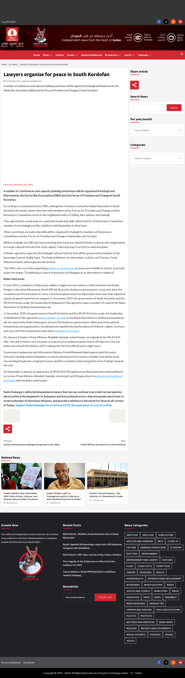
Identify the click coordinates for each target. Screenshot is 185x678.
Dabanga (145, 55)
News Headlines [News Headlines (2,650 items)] (135, 603)
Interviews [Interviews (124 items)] (133, 584)
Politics (60, 54)
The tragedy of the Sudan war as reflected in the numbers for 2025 (89, 563)
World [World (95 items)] (169, 634)
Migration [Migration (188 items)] (132, 597)
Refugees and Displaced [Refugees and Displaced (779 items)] (140, 622)
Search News (139, 96)
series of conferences (62, 268)
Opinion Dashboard (91, 54)
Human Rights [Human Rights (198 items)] (134, 578)
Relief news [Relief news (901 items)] (166, 622)
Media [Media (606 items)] (175, 591)
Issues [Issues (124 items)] (170, 584)
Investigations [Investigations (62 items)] (153, 584)
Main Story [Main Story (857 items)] (161, 591)
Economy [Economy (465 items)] (176, 547)
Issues (72, 55)
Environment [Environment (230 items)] (149, 553)
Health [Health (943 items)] (160, 572)
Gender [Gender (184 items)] (130, 572)
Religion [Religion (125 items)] (131, 628)
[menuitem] (9, 21)
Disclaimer (29, 662)
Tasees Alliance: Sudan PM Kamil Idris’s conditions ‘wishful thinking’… (89, 573)
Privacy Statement (10, 662)
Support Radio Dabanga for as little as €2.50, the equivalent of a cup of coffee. (64, 405)
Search (174, 107)
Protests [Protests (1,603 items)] (146, 616)
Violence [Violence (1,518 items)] (155, 634)
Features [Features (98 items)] (167, 560)
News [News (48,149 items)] (146, 597)
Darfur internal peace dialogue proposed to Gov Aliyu (34, 442)
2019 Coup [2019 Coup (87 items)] (132, 535)
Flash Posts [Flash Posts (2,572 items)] (145, 566)
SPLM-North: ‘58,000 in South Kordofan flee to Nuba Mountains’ (91, 536)
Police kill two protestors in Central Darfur (95, 442)
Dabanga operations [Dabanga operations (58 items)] (153, 547)
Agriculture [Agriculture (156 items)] (165, 535)
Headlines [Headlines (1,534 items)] (146, 572)
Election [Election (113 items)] (131, 553)
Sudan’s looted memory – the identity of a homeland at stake (106, 495)
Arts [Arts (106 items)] (160, 541)
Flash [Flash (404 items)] (129, 566)
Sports (129, 55)
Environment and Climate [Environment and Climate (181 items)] (142, 560)
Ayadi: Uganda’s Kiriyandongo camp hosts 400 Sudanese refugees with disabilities (92, 546)
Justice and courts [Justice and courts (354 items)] (138, 591)
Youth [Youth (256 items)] (130, 640)
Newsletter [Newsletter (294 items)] (157, 603)
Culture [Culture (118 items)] (131, 547)
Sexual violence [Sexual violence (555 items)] (136, 634)
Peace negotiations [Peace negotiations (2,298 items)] (168, 609)
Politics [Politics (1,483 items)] (131, 616)
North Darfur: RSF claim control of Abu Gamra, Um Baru (92, 554)
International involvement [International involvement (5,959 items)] (165, 578)
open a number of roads (52, 317)
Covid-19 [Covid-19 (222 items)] (173, 541)
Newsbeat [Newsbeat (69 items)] (171, 597)
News (48, 55)
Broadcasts (113, 55)
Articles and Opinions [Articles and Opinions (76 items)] (139, 541)
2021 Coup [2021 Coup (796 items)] (148, 535)
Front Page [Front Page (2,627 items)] (163, 566)
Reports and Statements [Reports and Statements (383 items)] (156, 628)
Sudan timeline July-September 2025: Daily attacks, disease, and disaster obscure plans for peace (20, 496)
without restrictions (67, 330)
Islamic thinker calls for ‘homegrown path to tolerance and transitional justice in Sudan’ (63, 496)
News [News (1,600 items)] (157, 597)
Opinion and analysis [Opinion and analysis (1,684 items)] (139, 609)
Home (36, 54)
